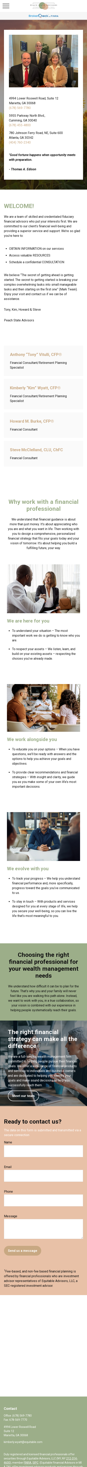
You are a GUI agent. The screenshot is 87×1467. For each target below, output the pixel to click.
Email (7, 1167)
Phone (8, 1191)
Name (8, 1142)
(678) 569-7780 (20, 108)
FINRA (27, 1462)
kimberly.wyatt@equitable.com (23, 1442)
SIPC (35, 1462)
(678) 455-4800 (20, 125)
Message (10, 1216)
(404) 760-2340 (20, 142)
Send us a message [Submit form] (22, 1251)
